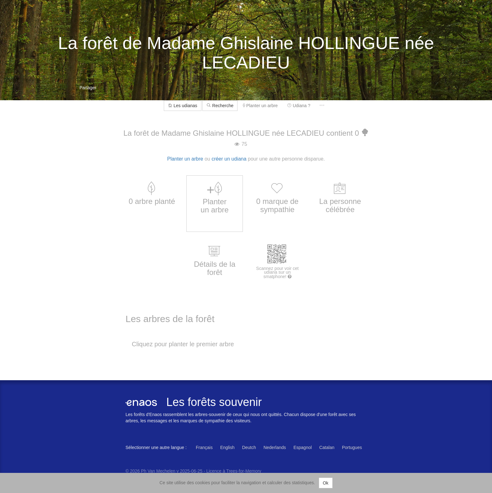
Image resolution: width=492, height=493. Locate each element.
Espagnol (302, 447)
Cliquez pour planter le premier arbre (183, 344)
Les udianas (182, 105)
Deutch (249, 447)
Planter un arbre (260, 105)
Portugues (352, 447)
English (227, 447)
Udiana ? (298, 105)
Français (204, 447)
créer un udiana (228, 159)
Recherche (219, 105)
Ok (326, 482)
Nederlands (275, 447)
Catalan (326, 447)
